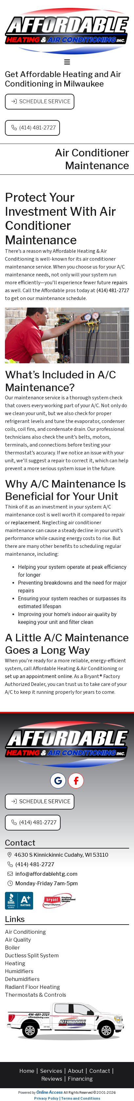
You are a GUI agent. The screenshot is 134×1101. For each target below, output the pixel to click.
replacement (25, 522)
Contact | (102, 1071)
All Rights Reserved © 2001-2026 (90, 1092)
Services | (53, 1071)
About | (78, 1071)
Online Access (49, 1092)
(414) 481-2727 (37, 128)
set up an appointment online (38, 676)
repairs (119, 282)
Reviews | (54, 1079)
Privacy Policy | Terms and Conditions (67, 1098)
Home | (29, 1071)
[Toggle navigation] (67, 62)
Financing (80, 1079)
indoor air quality (91, 614)
